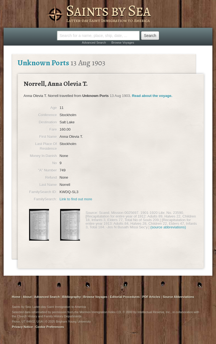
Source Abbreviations (178, 296)
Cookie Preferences (49, 326)
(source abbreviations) (168, 227)
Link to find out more (76, 199)
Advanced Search (94, 42)
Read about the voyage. (152, 96)
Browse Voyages (122, 42)
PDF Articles (151, 296)
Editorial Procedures (125, 296)
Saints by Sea (108, 10)
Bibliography (71, 296)
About (27, 296)
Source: (92, 213)
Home (16, 296)
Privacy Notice (22, 326)
